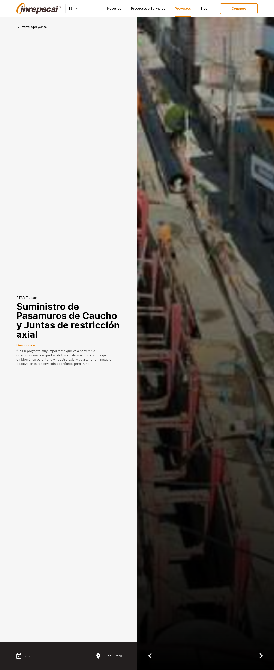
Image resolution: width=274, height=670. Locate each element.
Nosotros (114, 8)
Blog (204, 8)
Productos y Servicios (148, 8)
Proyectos (183, 8)
